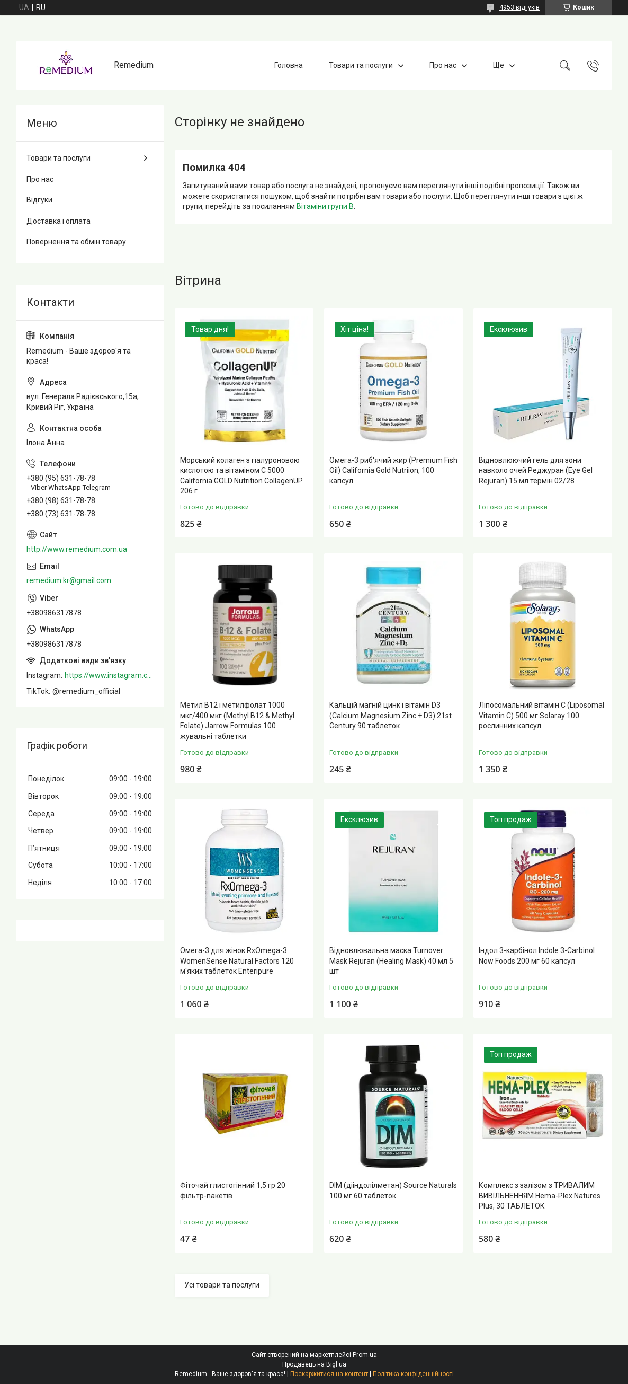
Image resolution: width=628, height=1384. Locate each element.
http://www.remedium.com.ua (76, 549)
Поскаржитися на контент (329, 1374)
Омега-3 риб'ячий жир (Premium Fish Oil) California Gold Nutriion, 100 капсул (393, 470)
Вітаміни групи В (325, 206)
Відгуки (39, 200)
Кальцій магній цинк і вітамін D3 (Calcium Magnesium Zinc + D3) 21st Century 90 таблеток (390, 715)
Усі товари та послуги (221, 1285)
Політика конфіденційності (413, 1374)
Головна (288, 65)
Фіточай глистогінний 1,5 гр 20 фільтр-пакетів (232, 1190)
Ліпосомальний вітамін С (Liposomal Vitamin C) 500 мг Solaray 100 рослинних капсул (541, 715)
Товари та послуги (361, 65)
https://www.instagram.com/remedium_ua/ (109, 675)
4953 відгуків (519, 7)
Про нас (442, 65)
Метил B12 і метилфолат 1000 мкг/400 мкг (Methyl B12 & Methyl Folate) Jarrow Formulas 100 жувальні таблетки (237, 721)
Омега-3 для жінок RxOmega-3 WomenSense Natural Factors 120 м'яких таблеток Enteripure (237, 960)
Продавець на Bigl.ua (314, 1364)
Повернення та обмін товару (76, 241)
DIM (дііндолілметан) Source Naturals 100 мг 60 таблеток (393, 1190)
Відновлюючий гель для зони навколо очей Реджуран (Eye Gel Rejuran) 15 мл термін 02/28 (536, 470)
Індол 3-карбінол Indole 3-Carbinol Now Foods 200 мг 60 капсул (537, 955)
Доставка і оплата (58, 221)
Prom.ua (365, 1355)
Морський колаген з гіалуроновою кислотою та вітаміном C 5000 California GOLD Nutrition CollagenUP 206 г (241, 476)
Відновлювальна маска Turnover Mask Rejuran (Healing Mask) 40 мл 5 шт (391, 960)
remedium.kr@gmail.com (68, 580)
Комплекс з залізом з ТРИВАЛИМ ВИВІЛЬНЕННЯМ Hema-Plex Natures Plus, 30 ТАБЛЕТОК (539, 1195)
